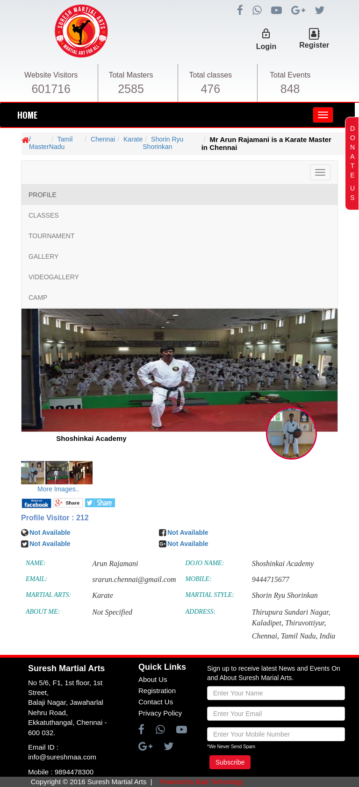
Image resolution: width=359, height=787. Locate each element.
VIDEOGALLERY (54, 277)
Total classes (210, 75)
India (328, 636)
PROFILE (43, 195)
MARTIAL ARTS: (48, 594)
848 (290, 88)
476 (210, 88)
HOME (27, 115)
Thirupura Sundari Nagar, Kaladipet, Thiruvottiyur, (291, 617)
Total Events (290, 75)
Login (266, 46)
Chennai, (265, 636)
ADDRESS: (201, 611)
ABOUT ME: (43, 611)
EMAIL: (36, 578)
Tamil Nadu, (299, 636)
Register (314, 45)
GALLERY (43, 256)
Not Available (50, 532)
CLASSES (44, 215)
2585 (131, 88)
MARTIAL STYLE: (210, 594)
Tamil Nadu (60, 142)
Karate (133, 139)
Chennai (103, 139)
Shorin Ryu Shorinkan (163, 142)
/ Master (39, 142)
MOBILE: (199, 578)
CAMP (38, 297)
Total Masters (130, 75)
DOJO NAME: (205, 563)
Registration (157, 691)
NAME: (36, 563)
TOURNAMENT (52, 236)
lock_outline (266, 33)
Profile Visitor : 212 (55, 518)
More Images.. (58, 489)
